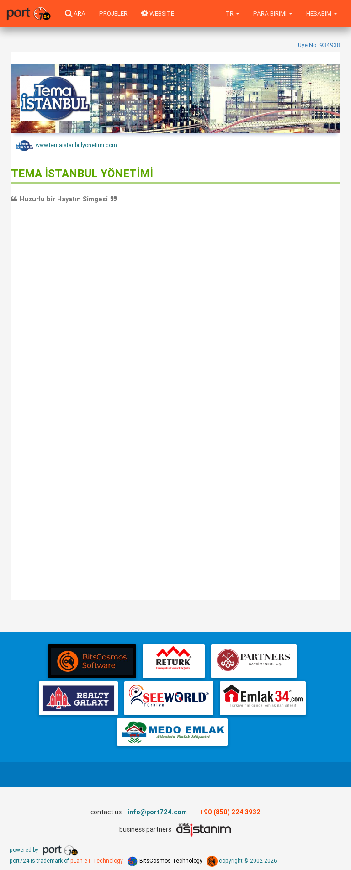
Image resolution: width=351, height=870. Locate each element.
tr (232, 13)
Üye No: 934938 (319, 45)
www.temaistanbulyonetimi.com (66, 145)
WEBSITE (157, 13)
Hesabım (321, 13)
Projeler (113, 13)
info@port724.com (157, 812)
